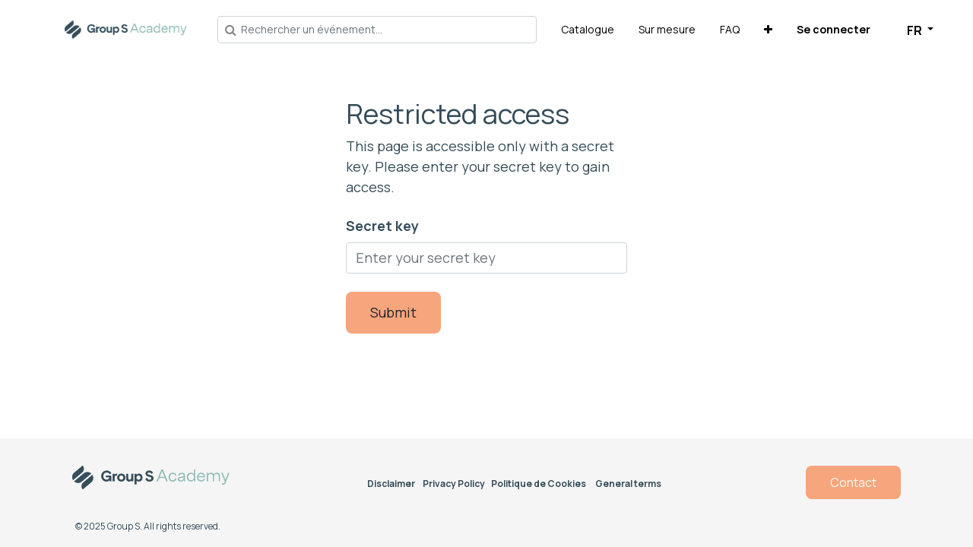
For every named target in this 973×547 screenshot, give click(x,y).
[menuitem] (587, 29)
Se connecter (833, 29)
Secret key (382, 226)
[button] (768, 29)
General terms (628, 483)
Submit (393, 312)
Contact (853, 482)
